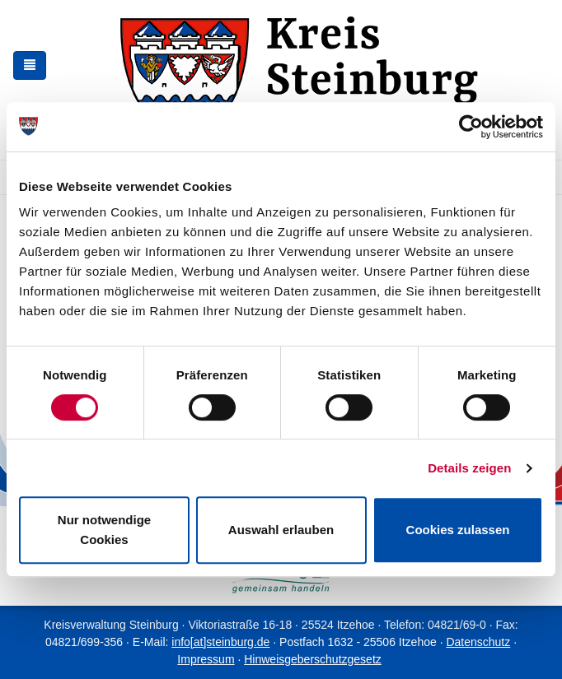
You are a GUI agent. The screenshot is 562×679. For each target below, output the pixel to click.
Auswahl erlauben (281, 530)
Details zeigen (469, 468)
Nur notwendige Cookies (104, 529)
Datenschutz (478, 642)
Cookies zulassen (458, 530)
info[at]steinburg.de (220, 642)
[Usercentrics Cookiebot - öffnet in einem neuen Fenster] (471, 126)
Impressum (205, 659)
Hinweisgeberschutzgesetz (313, 659)
